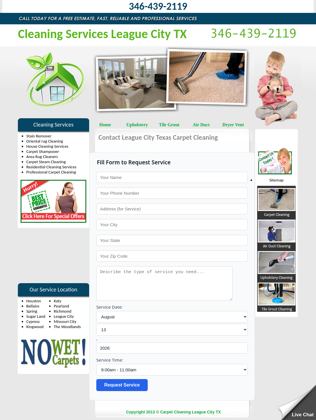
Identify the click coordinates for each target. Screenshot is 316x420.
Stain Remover (38, 136)
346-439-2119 (158, 6)
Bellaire (32, 306)
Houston (33, 300)
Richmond (62, 311)
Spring (31, 311)
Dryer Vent (233, 124)
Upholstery (137, 124)
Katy (57, 300)
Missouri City (65, 321)
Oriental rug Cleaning (44, 141)
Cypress (33, 321)
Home (105, 124)
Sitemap (276, 180)
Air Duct (201, 124)
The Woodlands (67, 326)
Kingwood (34, 326)
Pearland (61, 306)
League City (64, 316)
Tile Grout (169, 124)
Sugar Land (35, 316)
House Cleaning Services (47, 146)
